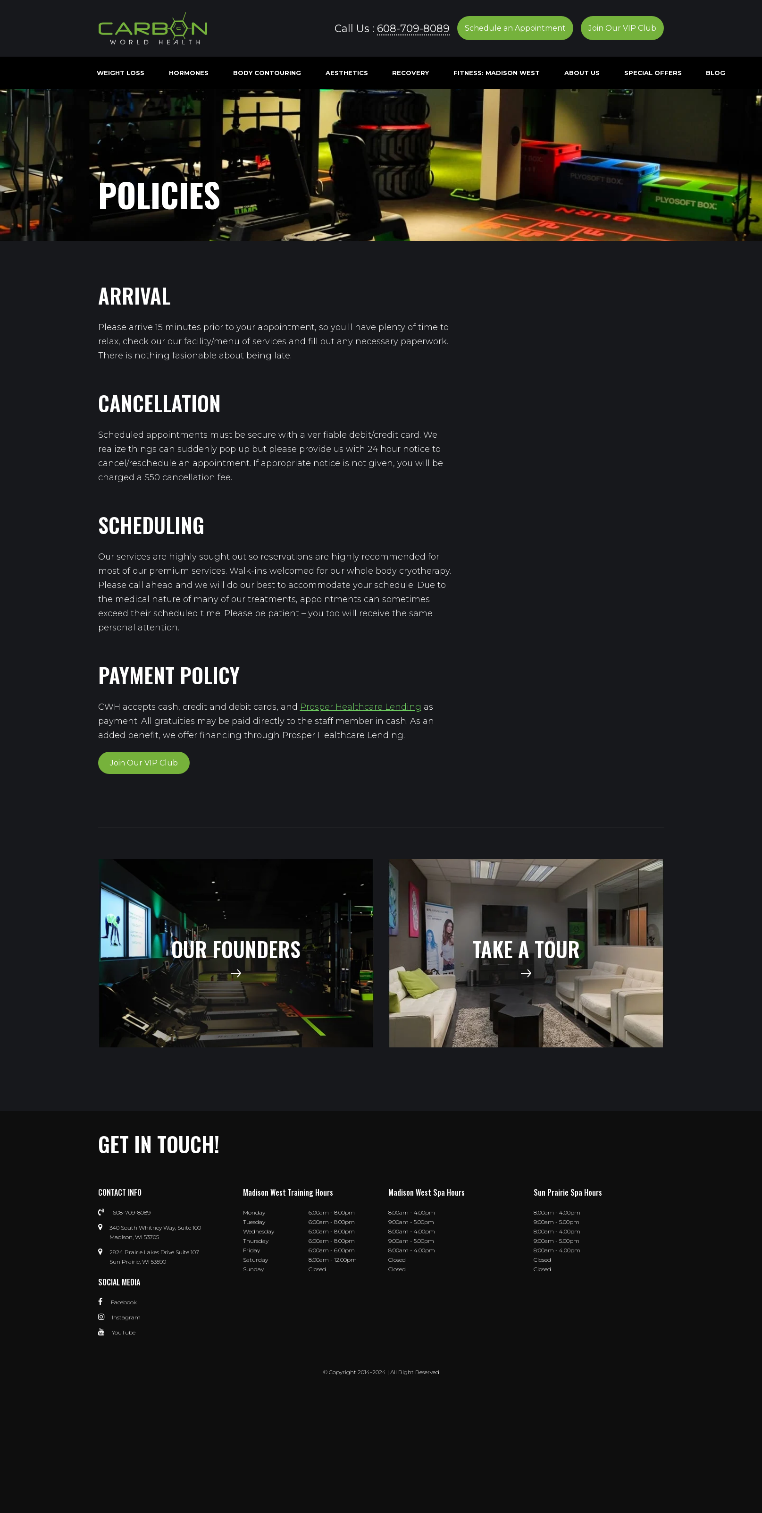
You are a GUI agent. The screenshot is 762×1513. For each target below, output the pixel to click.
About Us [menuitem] (582, 72)
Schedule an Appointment (515, 28)
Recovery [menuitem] (410, 72)
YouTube (116, 1332)
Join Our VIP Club (622, 28)
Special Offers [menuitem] (653, 72)
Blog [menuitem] (715, 72)
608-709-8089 (413, 28)
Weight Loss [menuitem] (120, 72)
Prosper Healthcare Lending (360, 707)
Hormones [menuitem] (189, 72)
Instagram (119, 1317)
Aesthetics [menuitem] (347, 72)
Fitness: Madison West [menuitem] (496, 72)
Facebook (117, 1302)
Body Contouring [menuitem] (267, 72)
